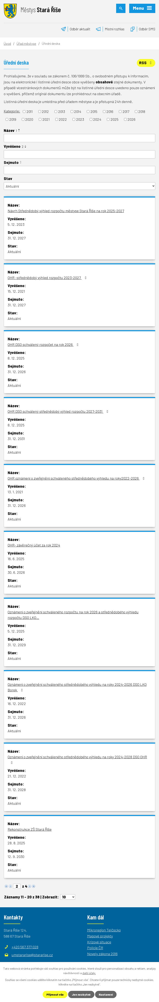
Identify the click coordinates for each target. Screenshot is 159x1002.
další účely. (89, 973)
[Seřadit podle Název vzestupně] (19, 129)
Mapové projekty (100, 936)
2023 (80, 119)
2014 (77, 111)
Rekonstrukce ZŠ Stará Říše (30, 829)
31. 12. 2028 (17, 789)
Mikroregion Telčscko (104, 930)
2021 (46, 119)
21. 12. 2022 (17, 776)
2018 (141, 111)
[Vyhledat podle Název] (79, 138)
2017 (126, 111)
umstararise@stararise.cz (32, 954)
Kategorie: (12, 111)
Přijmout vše (55, 994)
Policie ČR (95, 947)
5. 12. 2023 (16, 224)
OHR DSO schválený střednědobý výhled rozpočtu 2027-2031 (59, 411)
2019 (12, 119)
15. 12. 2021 (16, 291)
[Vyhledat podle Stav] (79, 186)
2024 (97, 119)
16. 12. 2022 (17, 703)
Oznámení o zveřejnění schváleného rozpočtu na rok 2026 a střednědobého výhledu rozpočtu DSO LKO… (73, 615)
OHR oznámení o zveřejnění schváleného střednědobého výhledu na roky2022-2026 (77, 478)
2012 (45, 111)
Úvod (7, 43)
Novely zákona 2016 (102, 953)
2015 (93, 111)
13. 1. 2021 (15, 492)
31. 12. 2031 (16, 438)
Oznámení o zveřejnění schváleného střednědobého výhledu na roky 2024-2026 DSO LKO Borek (77, 687)
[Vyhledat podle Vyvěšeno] (79, 154)
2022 (63, 119)
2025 (114, 119)
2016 (109, 111)
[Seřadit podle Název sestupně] (19, 131)
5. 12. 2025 (16, 631)
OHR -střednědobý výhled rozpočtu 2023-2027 (48, 277)
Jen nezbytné (81, 994)
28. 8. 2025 (16, 843)
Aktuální (14, 251)
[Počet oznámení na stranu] (67, 897)
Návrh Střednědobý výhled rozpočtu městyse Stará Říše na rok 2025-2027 (66, 210)
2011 (29, 111)
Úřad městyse (26, 43)
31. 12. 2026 (17, 371)
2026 (131, 119)
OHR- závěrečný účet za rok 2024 (34, 545)
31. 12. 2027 (16, 238)
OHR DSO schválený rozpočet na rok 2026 (44, 344)
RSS (146, 62)
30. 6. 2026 (16, 572)
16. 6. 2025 (16, 558)
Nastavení (106, 994)
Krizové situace (99, 942)
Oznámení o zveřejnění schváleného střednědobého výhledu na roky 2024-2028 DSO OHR (77, 759)
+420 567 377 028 (25, 947)
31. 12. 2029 (17, 644)
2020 (29, 119)
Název (10, 130)
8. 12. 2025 (16, 358)
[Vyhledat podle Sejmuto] (79, 170)
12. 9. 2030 (16, 856)
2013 (61, 111)
